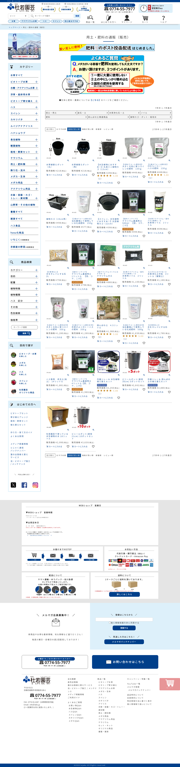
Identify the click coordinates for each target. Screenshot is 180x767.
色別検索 (24, 313)
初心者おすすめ (71, 21)
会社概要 (72, 679)
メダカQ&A (74, 721)
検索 (77, 16)
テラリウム (17, 158)
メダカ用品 (17, 182)
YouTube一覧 (133, 684)
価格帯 (24, 320)
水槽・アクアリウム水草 (23, 88)
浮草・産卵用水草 (20, 94)
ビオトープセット (19, 413)
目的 (24, 276)
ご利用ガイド (74, 697)
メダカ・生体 (18, 176)
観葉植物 (15, 145)
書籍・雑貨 (103, 731)
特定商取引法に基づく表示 (139, 701)
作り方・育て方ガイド (22, 432)
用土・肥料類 (18, 164)
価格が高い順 (88, 129)
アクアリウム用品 (20, 188)
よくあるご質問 (75, 702)
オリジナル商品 (105, 728)
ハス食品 (15, 225)
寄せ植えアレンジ (19, 417)
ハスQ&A (73, 711)
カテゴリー (24, 270)
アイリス (102, 704)
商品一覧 (101, 679)
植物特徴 (24, 288)
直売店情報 (73, 682)
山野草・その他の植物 (23, 204)
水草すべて (17, 75)
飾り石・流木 (18, 170)
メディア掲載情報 (19, 444)
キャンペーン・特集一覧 (138, 679)
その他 (24, 307)
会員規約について (135, 698)
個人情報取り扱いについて (139, 704)
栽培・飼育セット (20, 151)
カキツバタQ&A (76, 718)
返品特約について (135, 695)
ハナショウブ (18, 133)
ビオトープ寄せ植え (22, 101)
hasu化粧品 (17, 232)
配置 (24, 282)
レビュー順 (108, 129)
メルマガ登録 (133, 687)
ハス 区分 (24, 301)
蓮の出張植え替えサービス (80, 685)
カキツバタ (17, 119)
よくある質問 (17, 436)
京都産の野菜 (18, 246)
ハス (45, 21)
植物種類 (24, 294)
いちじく (15, 239)
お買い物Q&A (75, 705)
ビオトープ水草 (19, 81)
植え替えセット (18, 424)
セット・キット (105, 725)
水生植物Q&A (75, 708)
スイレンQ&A (75, 715)
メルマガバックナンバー (139, 690)
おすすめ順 (61, 129)
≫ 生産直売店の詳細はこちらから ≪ (39, 535)
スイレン (56, 21)
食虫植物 (15, 139)
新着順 (98, 129)
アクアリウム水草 (29, 21)
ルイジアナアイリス (22, 126)
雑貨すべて (17, 218)
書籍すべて (17, 211)
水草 (13, 21)
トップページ (14, 27)
